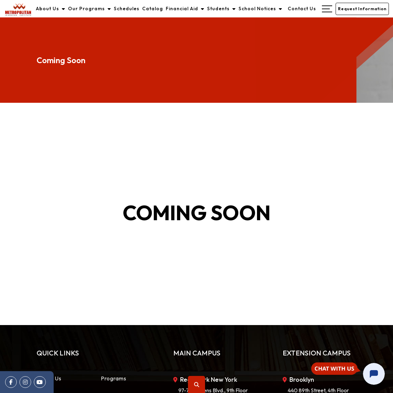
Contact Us (302, 8)
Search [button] (197, 384)
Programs (113, 377)
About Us (51, 8)
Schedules (127, 8)
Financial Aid (185, 8)
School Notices (261, 8)
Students (221, 8)
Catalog (153, 8)
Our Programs (89, 8)
